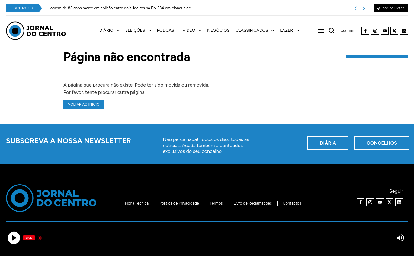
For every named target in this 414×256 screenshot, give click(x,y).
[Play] (13, 238)
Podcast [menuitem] (167, 30)
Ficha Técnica (137, 203)
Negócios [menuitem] (218, 30)
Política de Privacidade (179, 203)
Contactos (292, 203)
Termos (216, 203)
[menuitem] (112, 30)
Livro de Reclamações (252, 203)
